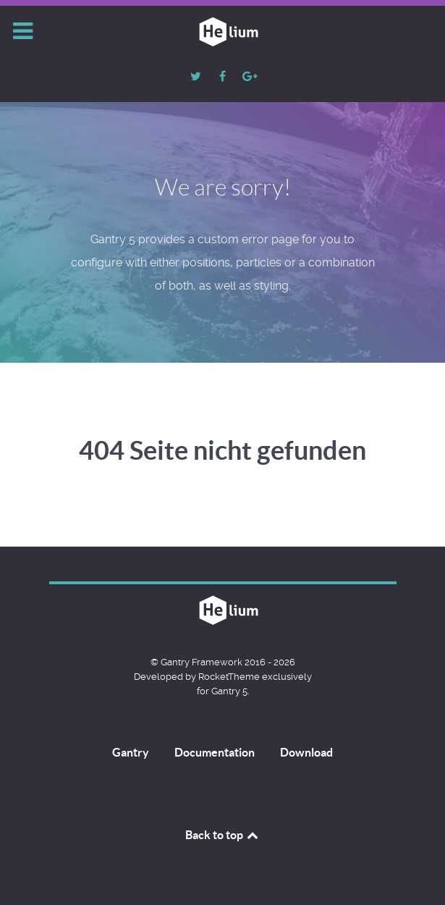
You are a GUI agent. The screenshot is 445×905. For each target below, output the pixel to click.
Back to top (222, 834)
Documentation (214, 752)
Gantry (130, 752)
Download (306, 752)
